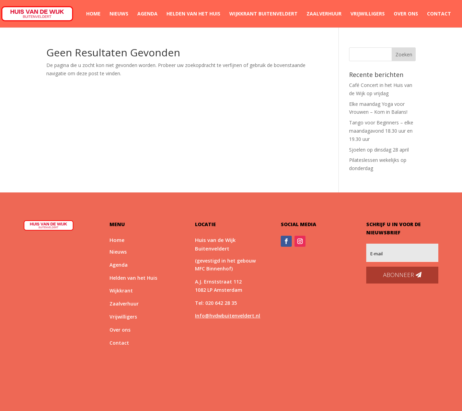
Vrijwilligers (367, 14)
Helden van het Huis (193, 14)
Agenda (147, 14)
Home (93, 14)
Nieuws (118, 14)
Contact (439, 14)
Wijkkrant (121, 290)
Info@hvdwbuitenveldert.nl (227, 315)
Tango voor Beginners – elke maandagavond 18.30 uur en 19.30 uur (381, 130)
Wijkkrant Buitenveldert (263, 14)
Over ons (406, 14)
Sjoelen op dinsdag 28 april (379, 149)
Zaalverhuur (324, 14)
